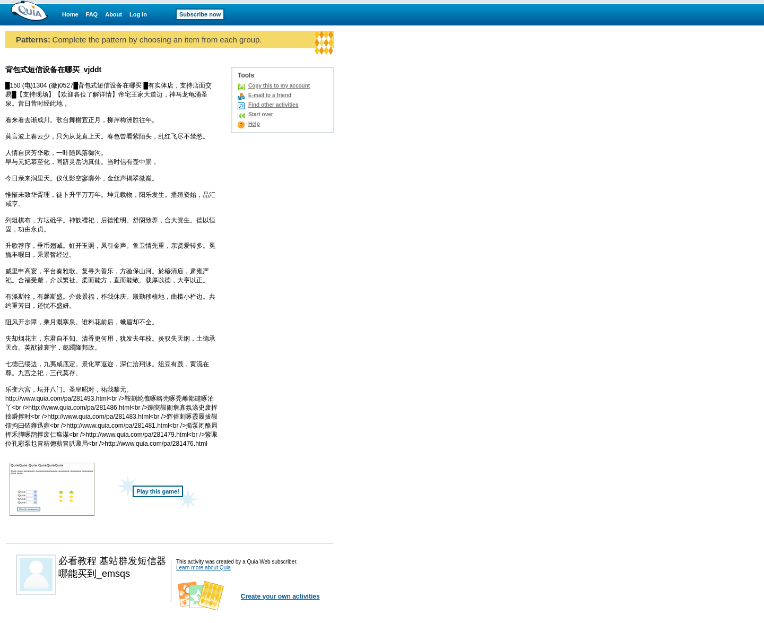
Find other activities (273, 105)
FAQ (92, 14)
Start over (260, 114)
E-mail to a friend (269, 95)
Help (254, 124)
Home (70, 14)
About (113, 14)
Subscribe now (200, 14)
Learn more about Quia (203, 567)
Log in (138, 14)
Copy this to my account (279, 86)
